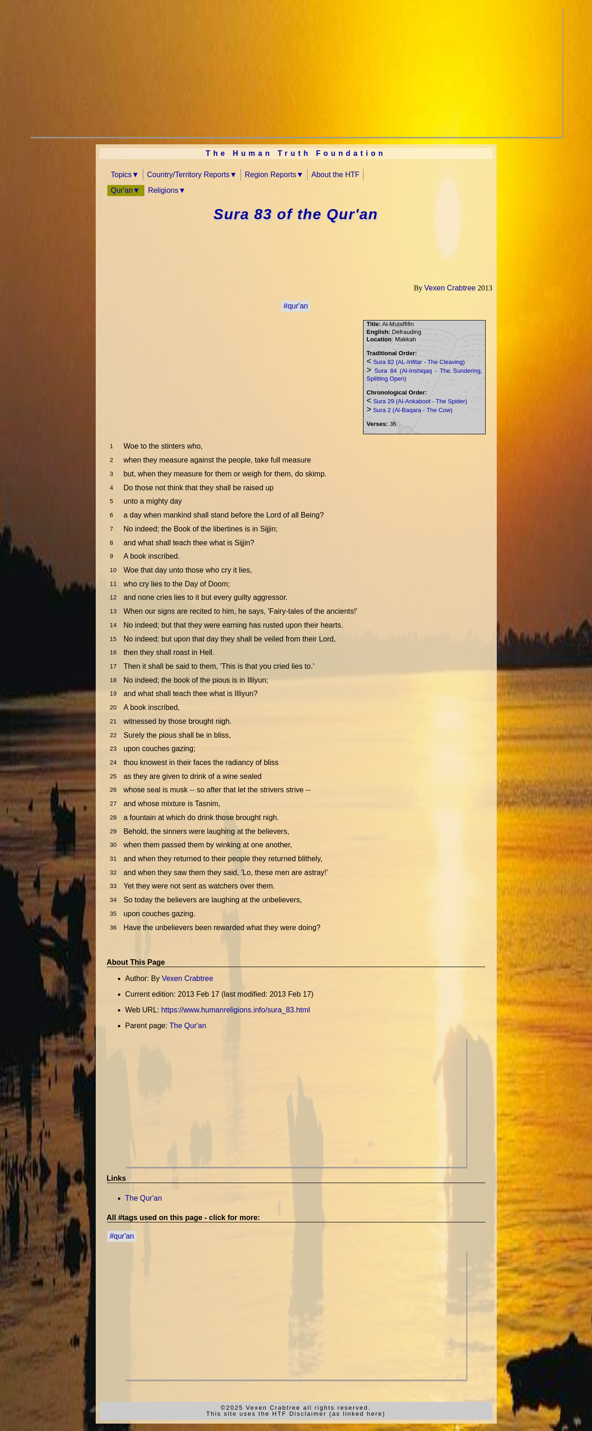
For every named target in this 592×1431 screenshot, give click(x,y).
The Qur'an (187, 1026)
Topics (121, 175)
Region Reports (270, 175)
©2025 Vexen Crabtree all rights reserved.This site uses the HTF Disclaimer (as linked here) (296, 1410)
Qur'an (122, 190)
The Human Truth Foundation (296, 153)
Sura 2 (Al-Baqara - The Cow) (413, 410)
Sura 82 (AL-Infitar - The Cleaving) (419, 361)
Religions (163, 190)
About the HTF (335, 175)
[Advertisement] (296, 72)
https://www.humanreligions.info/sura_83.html (235, 1010)
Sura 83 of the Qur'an (296, 214)
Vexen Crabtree (449, 288)
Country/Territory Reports (188, 175)
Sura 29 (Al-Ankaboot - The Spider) (420, 401)
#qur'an (296, 306)
